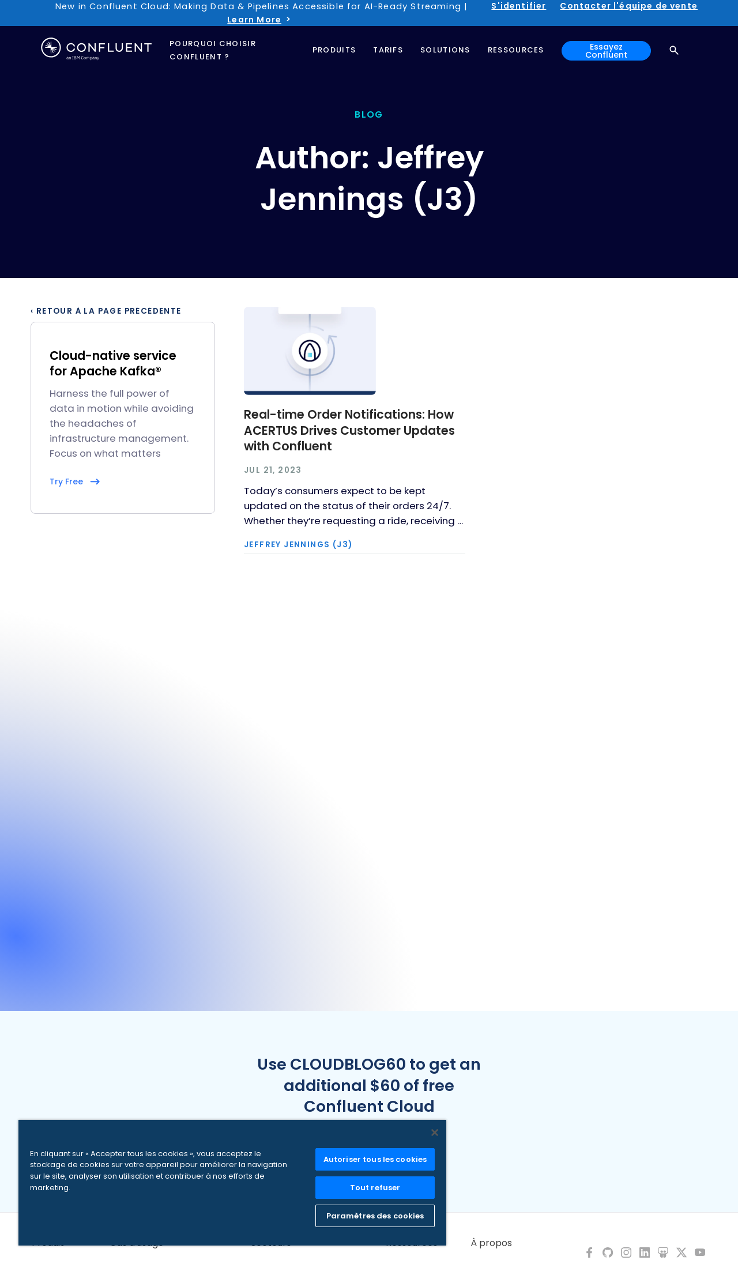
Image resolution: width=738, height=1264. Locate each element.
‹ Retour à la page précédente (106, 311)
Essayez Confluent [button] (606, 51)
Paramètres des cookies (375, 1215)
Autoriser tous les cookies (375, 1159)
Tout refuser (375, 1187)
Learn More (254, 19)
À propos (491, 1243)
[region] (232, 1183)
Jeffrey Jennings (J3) (298, 545)
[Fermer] (434, 1132)
